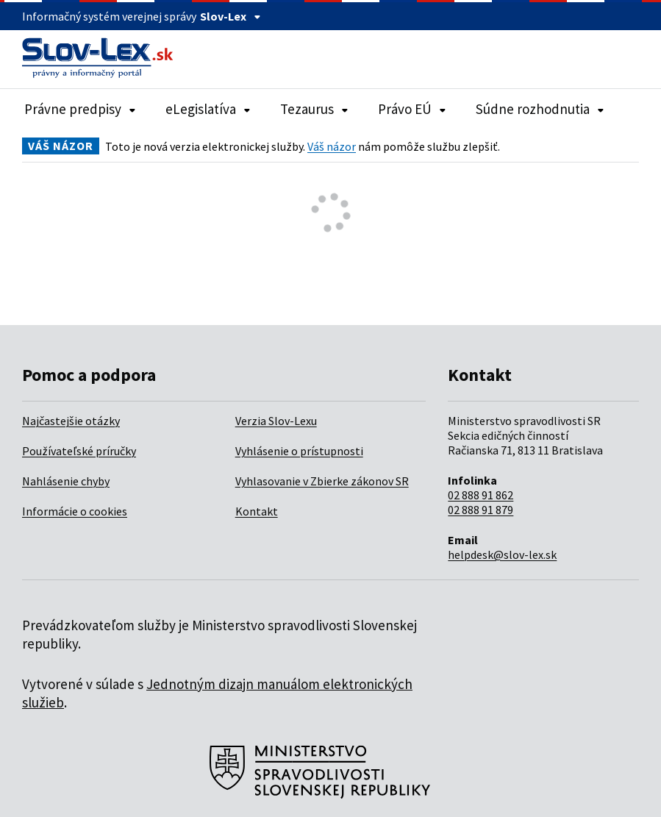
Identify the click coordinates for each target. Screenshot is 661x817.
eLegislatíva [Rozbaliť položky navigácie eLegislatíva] (208, 109)
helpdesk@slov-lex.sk (502, 554)
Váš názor (331, 146)
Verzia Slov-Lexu (276, 420)
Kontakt (256, 511)
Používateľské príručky (79, 450)
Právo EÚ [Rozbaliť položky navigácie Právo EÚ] (412, 109)
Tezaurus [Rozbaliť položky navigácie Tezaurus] (314, 109)
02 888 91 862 (480, 495)
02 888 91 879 (480, 509)
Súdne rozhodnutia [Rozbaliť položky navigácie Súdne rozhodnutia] (540, 109)
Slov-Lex (230, 16)
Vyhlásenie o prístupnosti (299, 450)
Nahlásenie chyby (66, 481)
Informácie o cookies (74, 511)
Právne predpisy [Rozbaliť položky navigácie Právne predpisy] (80, 109)
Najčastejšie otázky (71, 420)
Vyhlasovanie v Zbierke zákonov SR (322, 481)
